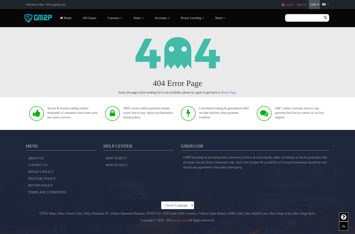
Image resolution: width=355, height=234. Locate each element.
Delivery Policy (42, 178)
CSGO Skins (48, 213)
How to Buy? (116, 158)
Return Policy (40, 185)
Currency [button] (115, 18)
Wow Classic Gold (70, 213)
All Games (89, 18)
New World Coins (256, 213)
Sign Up (302, 4)
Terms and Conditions (47, 192)
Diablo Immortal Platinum (128, 213)
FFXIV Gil (154, 213)
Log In (287, 4)
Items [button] (139, 18)
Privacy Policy (41, 172)
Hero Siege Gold (280, 213)
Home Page (228, 92)
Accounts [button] (162, 18)
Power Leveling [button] (192, 18)
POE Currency (187, 213)
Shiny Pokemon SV (96, 213)
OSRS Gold (235, 213)
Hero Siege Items (304, 213)
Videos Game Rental (212, 213)
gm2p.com (180, 220)
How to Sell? (117, 165)
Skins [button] (220, 18)
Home (66, 18)
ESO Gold (169, 213)
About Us (36, 158)
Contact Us (38, 165)
